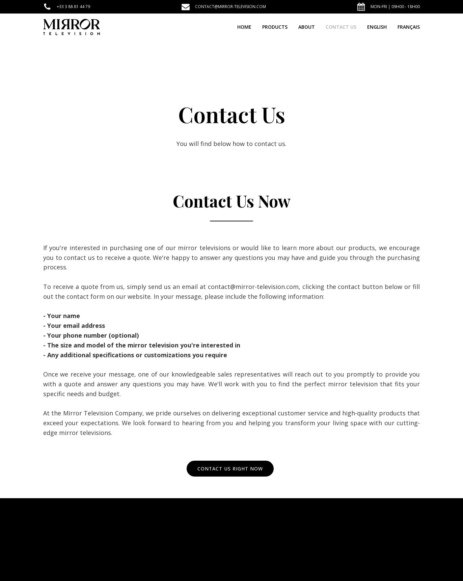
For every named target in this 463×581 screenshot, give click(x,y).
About (306, 27)
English (377, 27)
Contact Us (341, 27)
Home (244, 27)
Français (409, 27)
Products (275, 27)
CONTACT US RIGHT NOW (230, 468)
